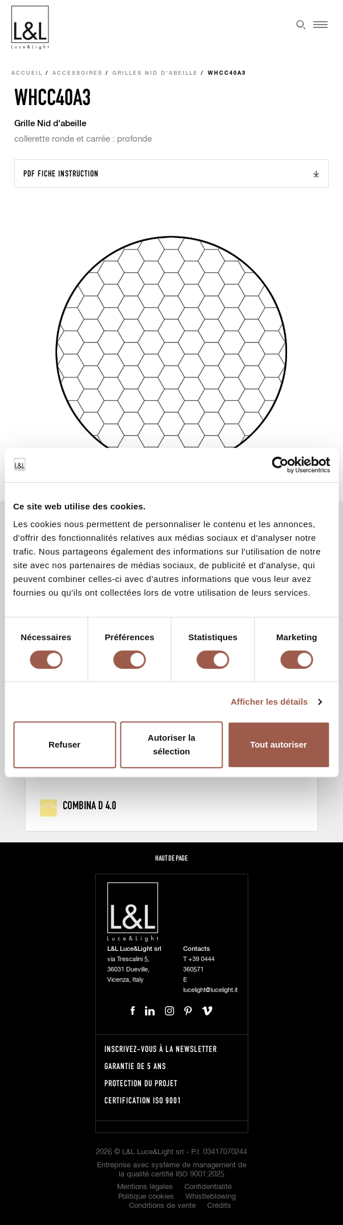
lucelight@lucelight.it (210, 990)
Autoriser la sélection (171, 744)
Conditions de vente (162, 1206)
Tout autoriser (278, 744)
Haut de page (171, 858)
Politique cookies (146, 1196)
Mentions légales (145, 1187)
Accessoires (78, 73)
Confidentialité (208, 1187)
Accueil (27, 73)
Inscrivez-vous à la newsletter (160, 1049)
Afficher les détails (269, 701)
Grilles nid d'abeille (155, 73)
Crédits (219, 1206)
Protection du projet (140, 1083)
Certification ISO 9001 (142, 1100)
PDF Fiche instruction (61, 173)
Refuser (64, 744)
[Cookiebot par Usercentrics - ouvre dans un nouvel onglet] (280, 464)
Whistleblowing (210, 1196)
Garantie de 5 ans (135, 1066)
